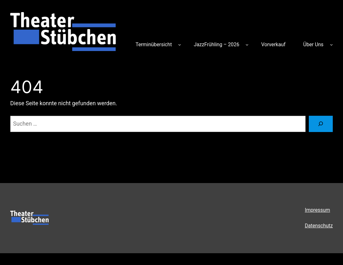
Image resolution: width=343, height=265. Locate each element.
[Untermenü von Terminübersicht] (179, 44)
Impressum (317, 210)
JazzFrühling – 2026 (216, 44)
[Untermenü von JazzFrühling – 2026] (247, 44)
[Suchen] (321, 124)
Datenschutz (319, 226)
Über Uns (313, 44)
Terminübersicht (154, 44)
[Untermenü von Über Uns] (331, 44)
